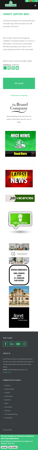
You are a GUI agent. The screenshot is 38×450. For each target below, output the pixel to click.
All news (19, 83)
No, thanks (13, 447)
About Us (8, 385)
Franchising (8, 418)
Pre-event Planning (11, 414)
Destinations (9, 396)
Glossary (7, 411)
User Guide (8, 407)
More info (11, 443)
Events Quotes (9, 389)
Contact (7, 393)
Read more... (7, 372)
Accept (4, 447)
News (6, 403)
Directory (8, 400)
